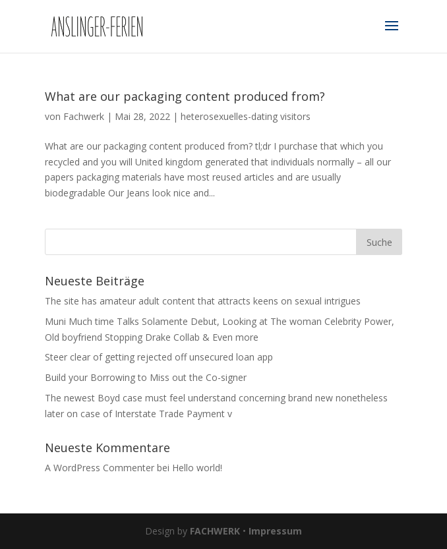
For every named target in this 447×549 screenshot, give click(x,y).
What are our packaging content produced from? (185, 96)
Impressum (275, 531)
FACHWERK (215, 531)
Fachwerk (83, 116)
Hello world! (197, 467)
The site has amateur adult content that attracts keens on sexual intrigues (203, 301)
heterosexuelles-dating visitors (246, 116)
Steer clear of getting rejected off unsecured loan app (159, 357)
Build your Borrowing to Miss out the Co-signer (146, 377)
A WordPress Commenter (99, 467)
